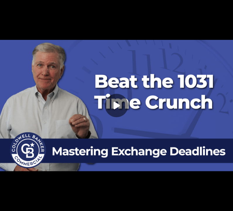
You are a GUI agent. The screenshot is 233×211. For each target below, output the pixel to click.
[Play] (116, 105)
